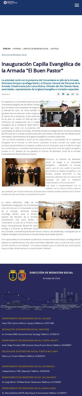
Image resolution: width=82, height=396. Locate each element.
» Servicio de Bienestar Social (35, 48)
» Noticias (54, 48)
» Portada (16, 48)
